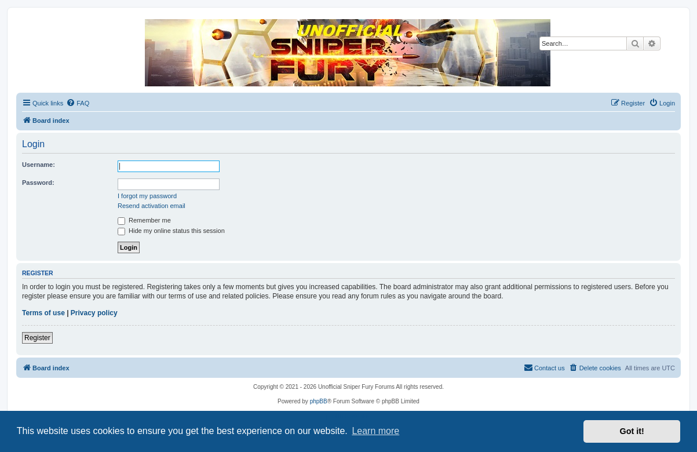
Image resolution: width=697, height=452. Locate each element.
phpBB (318, 401)
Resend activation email (151, 205)
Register (37, 338)
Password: (38, 182)
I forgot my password (147, 195)
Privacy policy (94, 313)
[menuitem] (77, 103)
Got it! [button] (632, 431)
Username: (38, 164)
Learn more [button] (375, 431)
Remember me (144, 220)
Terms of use (43, 313)
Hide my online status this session (171, 230)
